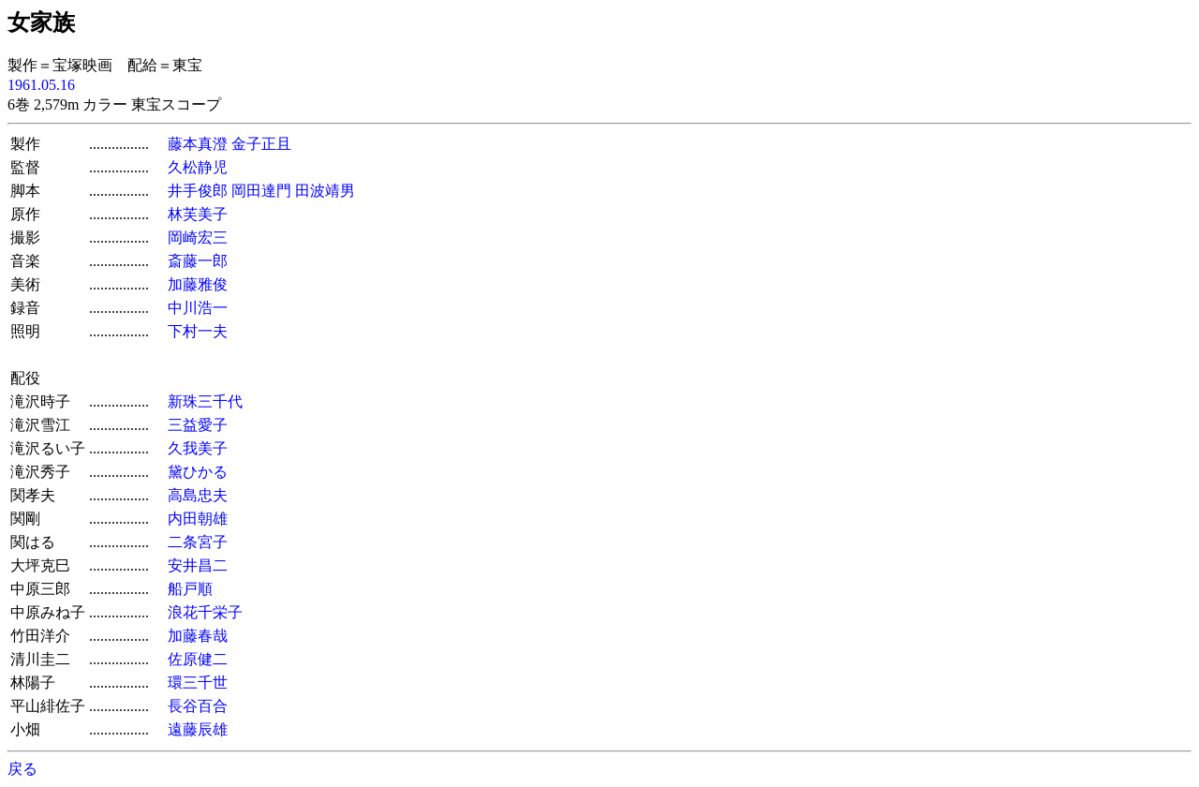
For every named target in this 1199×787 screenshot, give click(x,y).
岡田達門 (261, 191)
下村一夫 (198, 331)
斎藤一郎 (198, 261)
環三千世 (198, 682)
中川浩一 (198, 308)
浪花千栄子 (205, 612)
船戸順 (190, 589)
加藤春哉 (198, 636)
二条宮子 (198, 542)
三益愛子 (198, 425)
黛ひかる (198, 472)
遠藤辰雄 (198, 729)
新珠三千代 (205, 401)
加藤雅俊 (198, 284)
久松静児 (198, 167)
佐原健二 (198, 659)
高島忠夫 (198, 495)
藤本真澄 (198, 144)
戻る (22, 769)
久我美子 (198, 448)
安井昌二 (198, 565)
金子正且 (261, 144)
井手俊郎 (198, 191)
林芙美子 (198, 214)
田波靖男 (325, 191)
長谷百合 (198, 706)
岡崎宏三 (198, 237)
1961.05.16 (41, 85)
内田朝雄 (198, 519)
